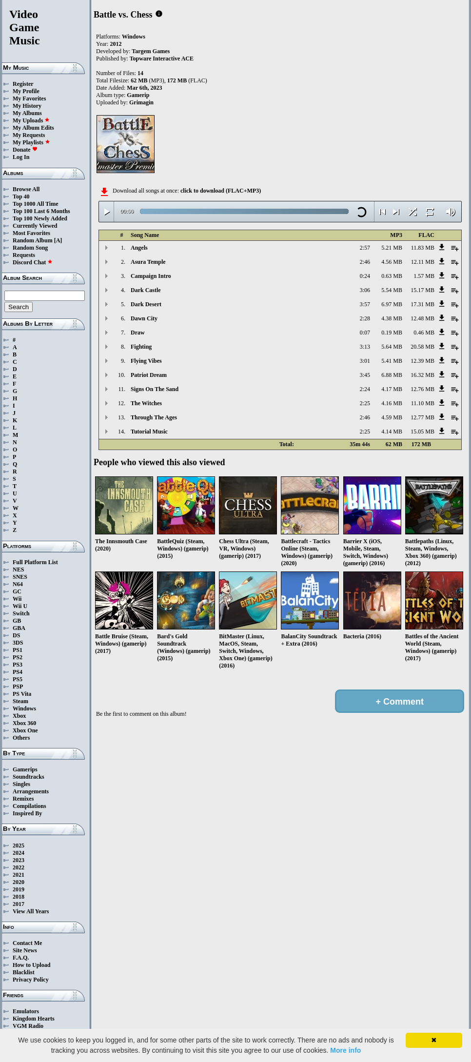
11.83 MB (422, 247)
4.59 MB (391, 417)
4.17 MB (391, 389)
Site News (25, 950)
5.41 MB (391, 360)
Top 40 (21, 196)
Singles (21, 784)
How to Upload (31, 965)
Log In (21, 157)
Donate (25, 149)
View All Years (31, 911)
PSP (18, 686)
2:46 (365, 261)
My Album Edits (33, 127)
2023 (18, 860)
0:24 (365, 276)
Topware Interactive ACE (162, 58)
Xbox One (25, 730)
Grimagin (141, 102)
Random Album (33, 240)
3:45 (365, 375)
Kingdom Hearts (34, 1018)
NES (18, 569)
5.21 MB (391, 247)
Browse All (26, 189)
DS (16, 635)
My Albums (27, 113)
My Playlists (31, 142)
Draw (138, 332)
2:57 (365, 247)
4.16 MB (391, 403)
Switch (21, 613)
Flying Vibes (146, 360)
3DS (18, 642)
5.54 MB (391, 290)
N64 (18, 584)
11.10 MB (422, 403)
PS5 (17, 679)
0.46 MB (423, 332)
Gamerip (138, 95)
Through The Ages (154, 417)
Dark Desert (146, 304)
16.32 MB (422, 375)
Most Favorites (31, 233)
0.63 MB (391, 276)
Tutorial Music (149, 431)
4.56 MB (391, 261)
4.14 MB (391, 431)
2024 (18, 852)
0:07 (365, 332)
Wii (17, 598)
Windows (24, 708)
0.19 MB (391, 332)
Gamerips (25, 769)
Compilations (29, 806)
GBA (19, 628)
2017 (18, 904)
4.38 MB (391, 318)
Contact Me (27, 943)
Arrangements (31, 791)
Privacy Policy (31, 979)
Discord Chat (33, 262)
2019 (18, 889)
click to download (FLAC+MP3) (220, 190)
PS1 (17, 650)
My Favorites (29, 98)
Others (21, 737)
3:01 (365, 360)
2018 (18, 896)
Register (23, 83)
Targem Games (151, 51)
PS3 (17, 664)
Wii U (20, 606)
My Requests (29, 135)
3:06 (365, 290)
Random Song (30, 247)
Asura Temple (148, 261)
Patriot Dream (149, 375)
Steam (20, 701)
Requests (24, 255)
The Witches (146, 403)
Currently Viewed (35, 225)
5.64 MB (391, 346)
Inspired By (27, 813)
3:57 (365, 304)
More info (345, 1050)
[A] (58, 240)
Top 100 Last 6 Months (41, 211)
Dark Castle (146, 290)
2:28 (365, 318)
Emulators (26, 1011)
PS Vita (22, 693)
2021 (18, 874)
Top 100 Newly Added (40, 218)
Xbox (19, 715)
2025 (18, 845)
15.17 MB (422, 290)
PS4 (17, 672)
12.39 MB (422, 360)
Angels (139, 247)
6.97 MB (391, 304)
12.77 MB (422, 417)
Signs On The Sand (154, 389)
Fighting (141, 346)
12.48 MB (422, 318)
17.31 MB (422, 304)
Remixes (23, 798)
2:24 (365, 389)
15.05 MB (422, 431)
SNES (20, 576)
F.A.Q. (21, 957)
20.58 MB (422, 346)
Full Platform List (35, 562)
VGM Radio (28, 1026)
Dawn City (144, 318)
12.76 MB (422, 389)
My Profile (26, 91)
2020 (18, 882)
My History (27, 105)
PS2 (17, 657)
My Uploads (31, 120)
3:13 (365, 346)
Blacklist (24, 972)
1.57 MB (423, 276)
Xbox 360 (24, 723)
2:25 (365, 403)
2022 (18, 867)
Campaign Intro (151, 276)
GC (17, 591)
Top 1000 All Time (35, 203)
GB (17, 620)
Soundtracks (28, 776)
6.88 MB (391, 375)
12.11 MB (422, 261)
